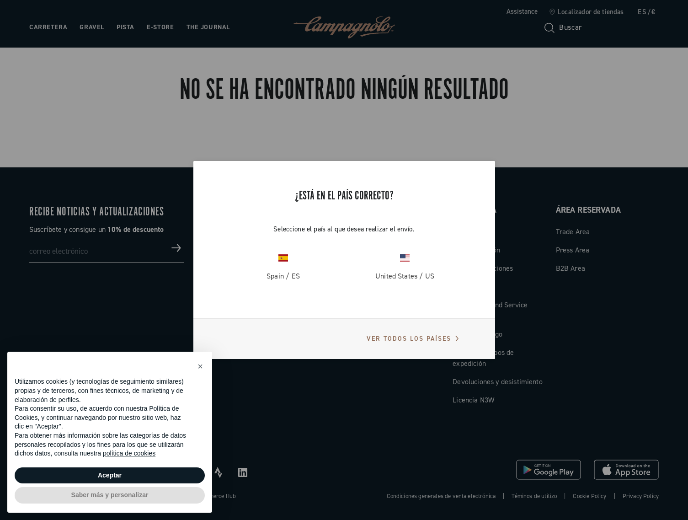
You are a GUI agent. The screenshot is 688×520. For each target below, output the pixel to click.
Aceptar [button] (110, 475)
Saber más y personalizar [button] (110, 495)
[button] (200, 366)
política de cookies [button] (129, 453)
